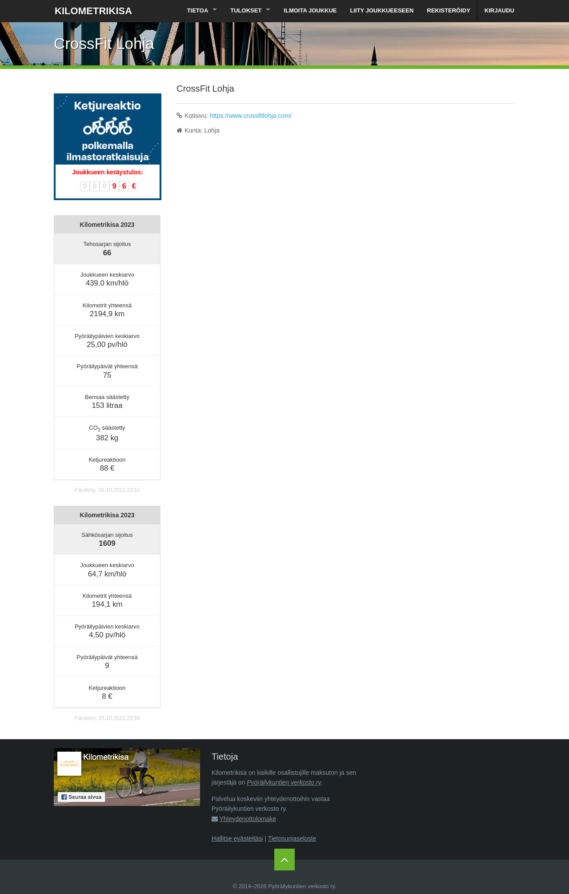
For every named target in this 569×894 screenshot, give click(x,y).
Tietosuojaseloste (292, 838)
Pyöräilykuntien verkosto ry (284, 782)
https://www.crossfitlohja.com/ (251, 115)
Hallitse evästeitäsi (237, 838)
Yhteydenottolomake (247, 818)
